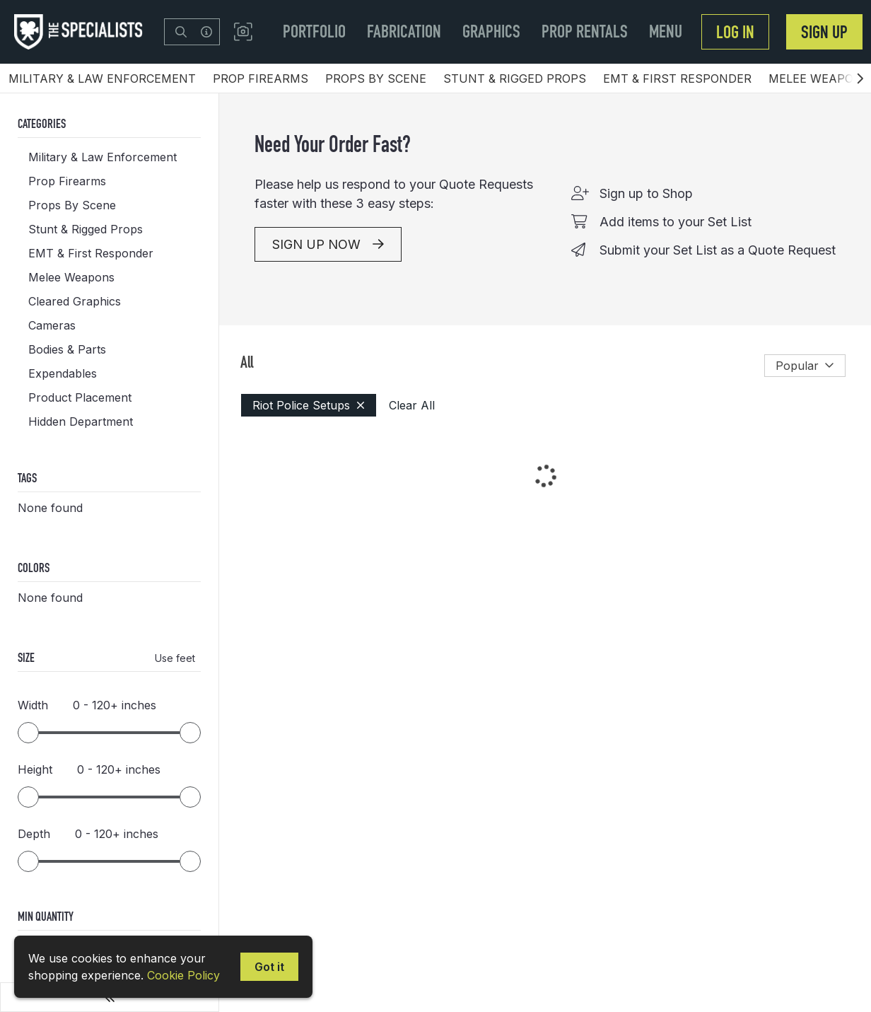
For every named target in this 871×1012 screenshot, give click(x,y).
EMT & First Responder (677, 78)
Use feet (175, 658)
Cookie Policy (183, 975)
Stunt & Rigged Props (514, 78)
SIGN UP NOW (328, 244)
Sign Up (824, 32)
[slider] (28, 732)
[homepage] (82, 32)
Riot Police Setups (308, 405)
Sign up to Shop (646, 193)
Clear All (412, 405)
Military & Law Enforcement (102, 78)
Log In (735, 32)
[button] (243, 32)
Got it (269, 967)
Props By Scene (375, 78)
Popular (805, 366)
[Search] (181, 31)
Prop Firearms (260, 78)
